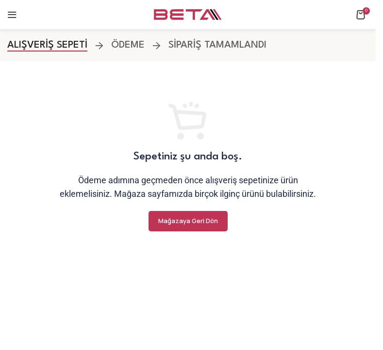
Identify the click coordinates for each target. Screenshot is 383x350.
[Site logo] (188, 14)
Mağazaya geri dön (188, 220)
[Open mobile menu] (12, 14)
